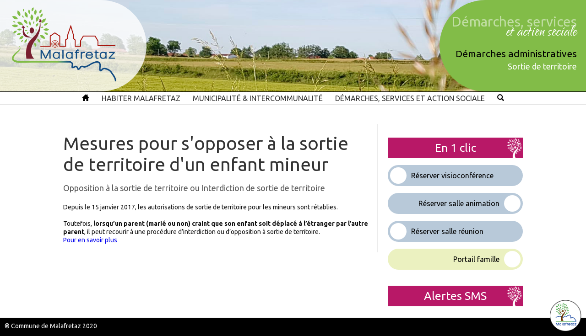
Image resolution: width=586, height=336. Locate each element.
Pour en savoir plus (90, 240)
